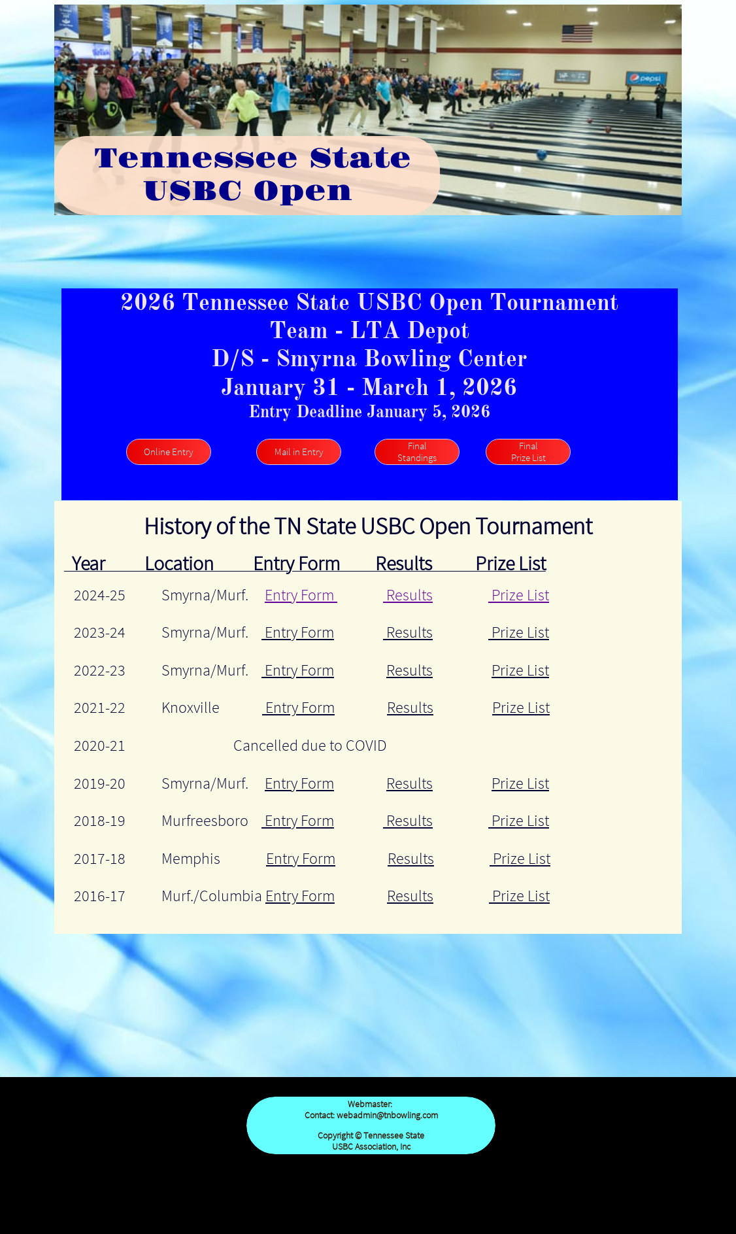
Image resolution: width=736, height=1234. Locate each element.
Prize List (518, 595)
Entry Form (301, 595)
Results (408, 595)
